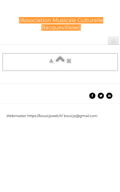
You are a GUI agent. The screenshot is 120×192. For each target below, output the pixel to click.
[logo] (61, 19)
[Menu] (113, 41)
